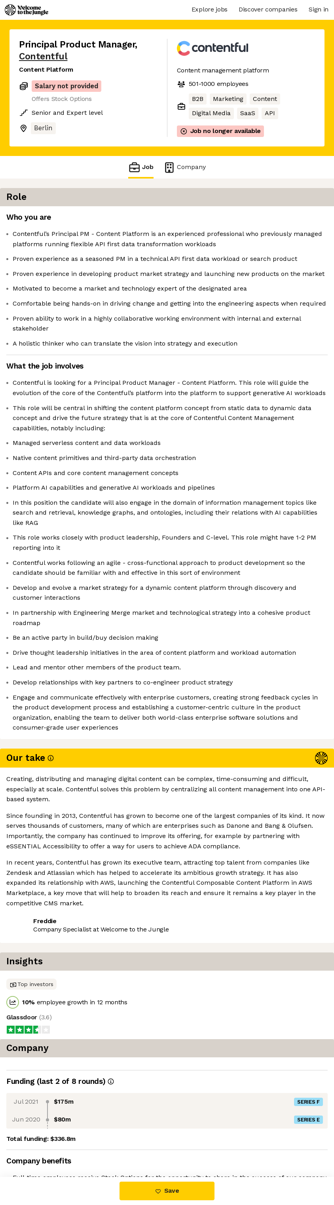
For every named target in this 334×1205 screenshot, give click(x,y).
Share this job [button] (41, 1144)
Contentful (43, 56)
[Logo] (26, 9)
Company (184, 167)
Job (141, 167)
